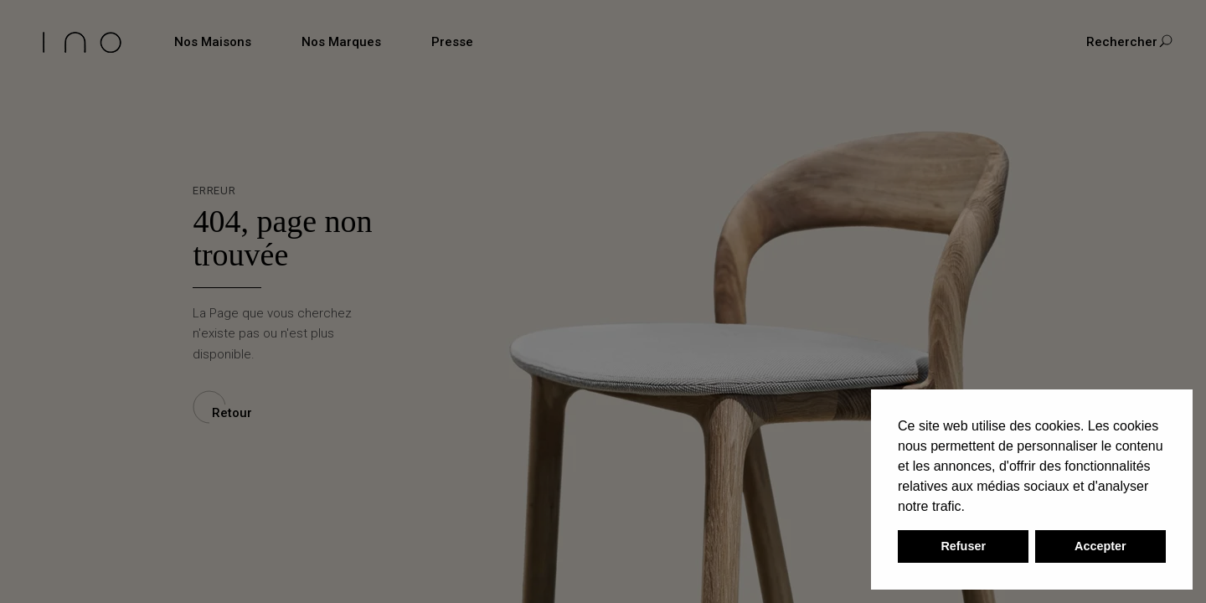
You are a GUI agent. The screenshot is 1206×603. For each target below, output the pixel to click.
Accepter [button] (1100, 546)
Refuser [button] (963, 546)
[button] (970, 507)
